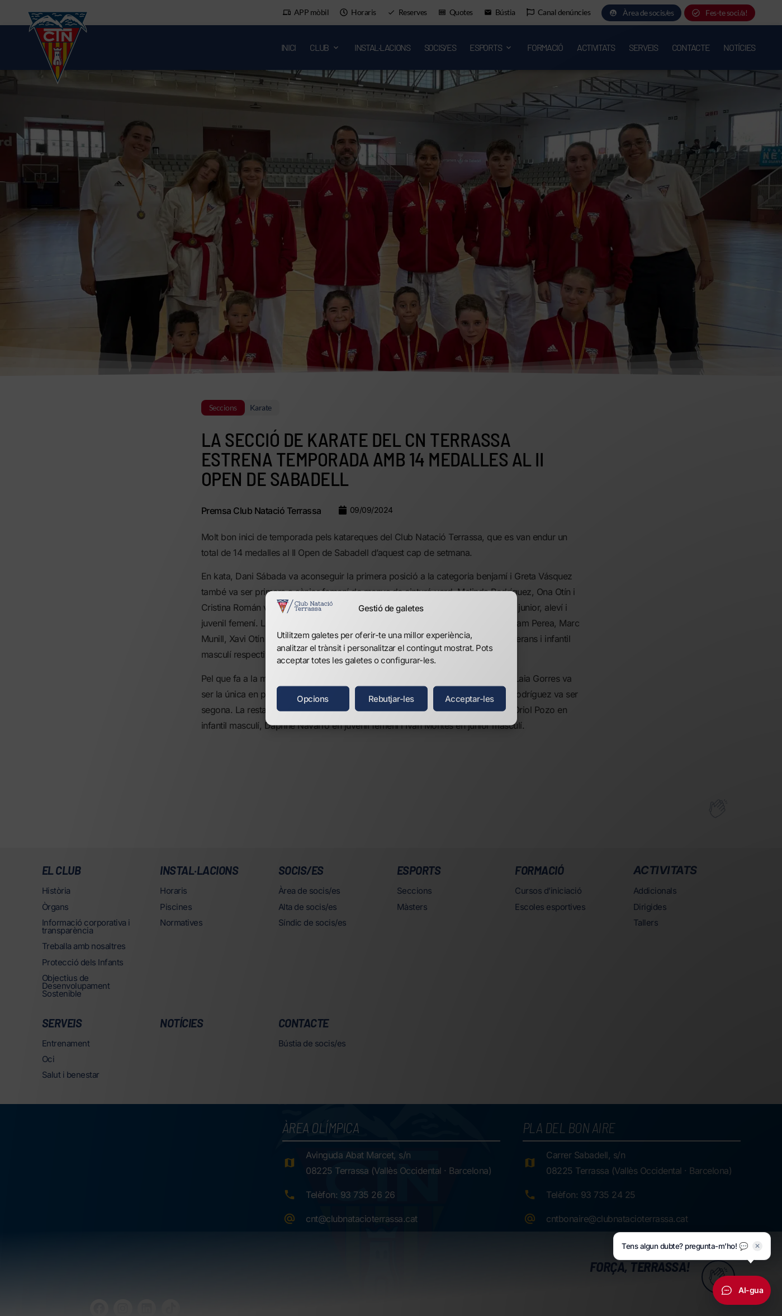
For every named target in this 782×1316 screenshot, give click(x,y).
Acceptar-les (469, 698)
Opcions (313, 698)
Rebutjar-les (391, 698)
